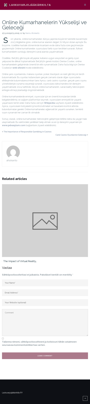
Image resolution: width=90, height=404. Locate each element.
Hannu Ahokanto (32, 33)
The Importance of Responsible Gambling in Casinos (27, 132)
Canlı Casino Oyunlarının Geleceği (71, 135)
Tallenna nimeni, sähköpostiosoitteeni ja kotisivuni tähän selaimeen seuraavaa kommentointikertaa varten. (39, 343)
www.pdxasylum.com (13, 125)
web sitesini (18, 67)
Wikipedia (49, 103)
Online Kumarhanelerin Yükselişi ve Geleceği (44, 25)
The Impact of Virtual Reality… (20, 261)
